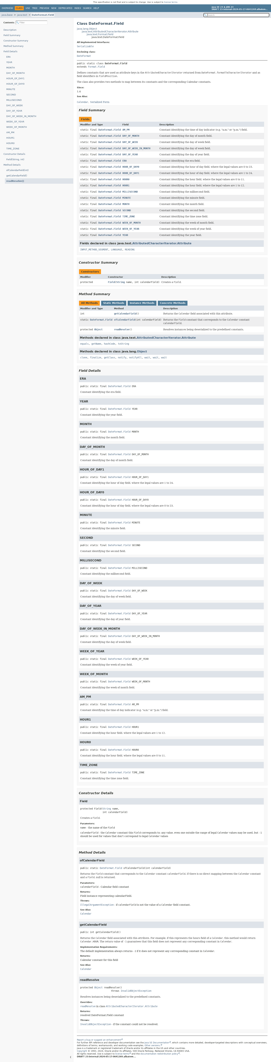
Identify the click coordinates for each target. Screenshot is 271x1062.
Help (96, 8)
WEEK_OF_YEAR (15, 121)
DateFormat (84, 56)
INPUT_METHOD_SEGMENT (94, 249)
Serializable (85, 46)
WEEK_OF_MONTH (16, 127)
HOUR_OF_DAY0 (15, 84)
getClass (109, 357)
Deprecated (65, 8)
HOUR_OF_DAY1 (15, 78)
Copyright (82, 1051)
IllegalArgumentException (97, 904)
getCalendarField (125, 313)
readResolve (121, 329)
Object (98, 329)
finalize (95, 357)
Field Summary (11, 35)
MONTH (10, 67)
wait (147, 357)
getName (96, 343)
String (120, 282)
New (53, 8)
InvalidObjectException (136, 990)
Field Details (10, 51)
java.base (7, 15)
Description (9, 30)
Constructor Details (14, 154)
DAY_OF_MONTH (15, 73)
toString (123, 343)
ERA (8, 57)
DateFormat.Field (43, 15)
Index (77, 8)
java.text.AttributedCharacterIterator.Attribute (110, 31)
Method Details (12, 165)
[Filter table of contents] (31, 23)
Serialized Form (99, 102)
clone (83, 357)
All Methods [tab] (89, 303)
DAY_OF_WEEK (14, 105)
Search (87, 8)
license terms (170, 2)
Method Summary (13, 46)
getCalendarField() (16, 175)
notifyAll (135, 357)
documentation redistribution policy (159, 1054)
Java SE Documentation (156, 1042)
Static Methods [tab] (113, 303)
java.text (22, 15)
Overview (7, 8)
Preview (44, 8)
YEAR (9, 62)
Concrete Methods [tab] (172, 303)
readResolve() (15, 181)
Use (28, 8)
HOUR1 (10, 138)
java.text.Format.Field (100, 34)
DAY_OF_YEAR (14, 111)
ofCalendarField (124, 319)
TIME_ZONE (12, 148)
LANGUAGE (116, 249)
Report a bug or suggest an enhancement (99, 1040)
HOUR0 (10, 143)
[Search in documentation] (236, 15)
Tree (34, 8)
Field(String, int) (15, 159)
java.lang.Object (87, 28)
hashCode (109, 343)
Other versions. (152, 1045)
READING (130, 249)
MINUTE (10, 89)
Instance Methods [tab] (142, 303)
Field (111, 282)
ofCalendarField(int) (17, 170)
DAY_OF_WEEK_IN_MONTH (21, 116)
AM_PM (10, 132)
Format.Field (96, 66)
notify (122, 357)
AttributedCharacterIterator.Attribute (161, 243)
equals (84, 343)
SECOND (11, 94)
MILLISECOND (14, 100)
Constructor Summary (15, 40)
